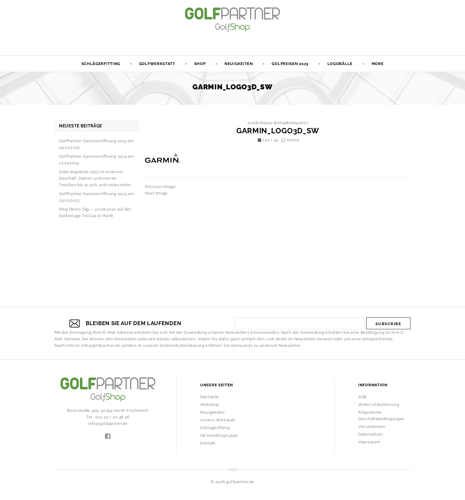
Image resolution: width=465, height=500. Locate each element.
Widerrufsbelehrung (378, 404)
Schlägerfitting (101, 63)
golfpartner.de (240, 482)
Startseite (209, 397)
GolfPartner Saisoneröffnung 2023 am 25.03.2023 (96, 197)
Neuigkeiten (238, 63)
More (378, 63)
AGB (362, 397)
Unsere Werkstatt (217, 420)
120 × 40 (271, 140)
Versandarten (371, 426)
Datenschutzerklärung (182, 345)
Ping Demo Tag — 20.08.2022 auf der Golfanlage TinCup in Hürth (95, 212)
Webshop (209, 404)
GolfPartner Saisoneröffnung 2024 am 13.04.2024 (96, 159)
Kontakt (207, 443)
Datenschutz (370, 434)
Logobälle (340, 63)
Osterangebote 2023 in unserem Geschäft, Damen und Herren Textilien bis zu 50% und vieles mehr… (96, 178)
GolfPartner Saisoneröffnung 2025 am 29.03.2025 (96, 144)
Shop (200, 63)
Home (293, 140)
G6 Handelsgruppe (219, 435)
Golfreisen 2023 (290, 63)
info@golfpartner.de (100, 345)
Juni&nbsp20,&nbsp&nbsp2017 (277, 123)
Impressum (369, 442)
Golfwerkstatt (157, 63)
